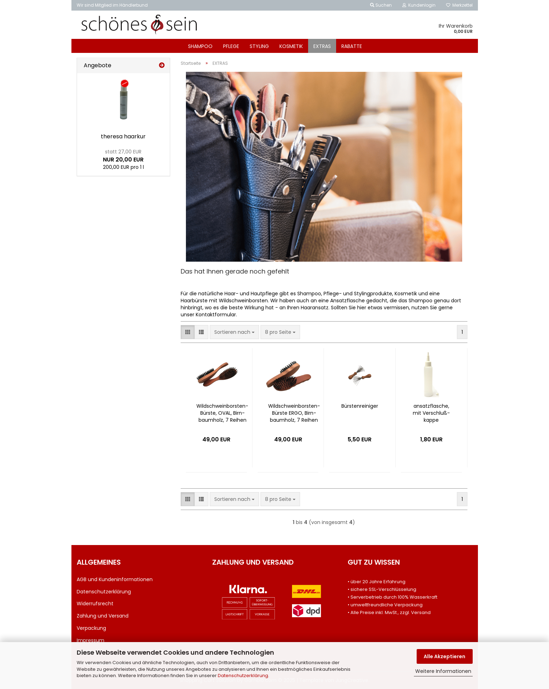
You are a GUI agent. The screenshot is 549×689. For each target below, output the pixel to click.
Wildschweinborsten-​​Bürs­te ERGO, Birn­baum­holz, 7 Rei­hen (294, 412)
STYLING (259, 46)
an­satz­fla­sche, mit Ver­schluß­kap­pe (431, 412)
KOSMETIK (291, 46)
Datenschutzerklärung (243, 675)
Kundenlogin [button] (419, 5)
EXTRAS (322, 46)
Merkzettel (459, 5)
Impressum (90, 640)
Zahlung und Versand (102, 615)
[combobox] (234, 332)
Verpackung (91, 628)
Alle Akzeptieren (444, 656)
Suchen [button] (381, 5)
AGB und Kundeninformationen (115, 579)
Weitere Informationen (443, 671)
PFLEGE (231, 46)
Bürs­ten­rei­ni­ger (359, 405)
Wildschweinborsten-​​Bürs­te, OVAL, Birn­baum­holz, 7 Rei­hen (222, 412)
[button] (188, 332)
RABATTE (351, 46)
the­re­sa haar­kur (123, 136)
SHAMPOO (200, 46)
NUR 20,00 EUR (123, 156)
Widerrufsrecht (95, 603)
